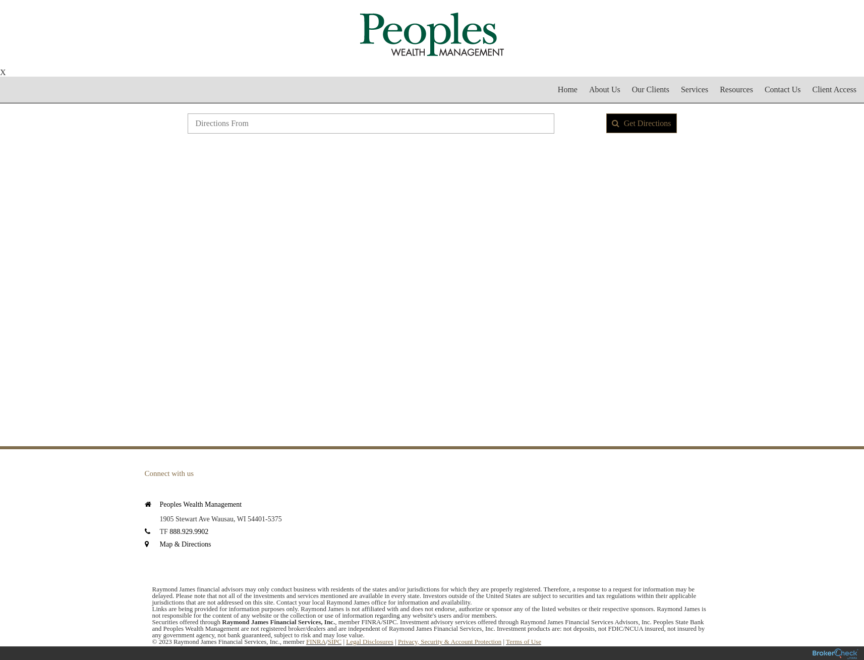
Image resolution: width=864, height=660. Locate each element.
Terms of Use (523, 641)
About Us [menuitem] (604, 89)
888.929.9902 (188, 531)
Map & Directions (185, 544)
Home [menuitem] (568, 89)
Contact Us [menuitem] (783, 89)
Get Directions (641, 123)
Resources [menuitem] (736, 89)
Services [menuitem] (694, 89)
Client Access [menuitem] (834, 89)
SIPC (334, 641)
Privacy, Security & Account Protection (449, 641)
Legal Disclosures (369, 641)
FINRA (316, 641)
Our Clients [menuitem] (650, 89)
